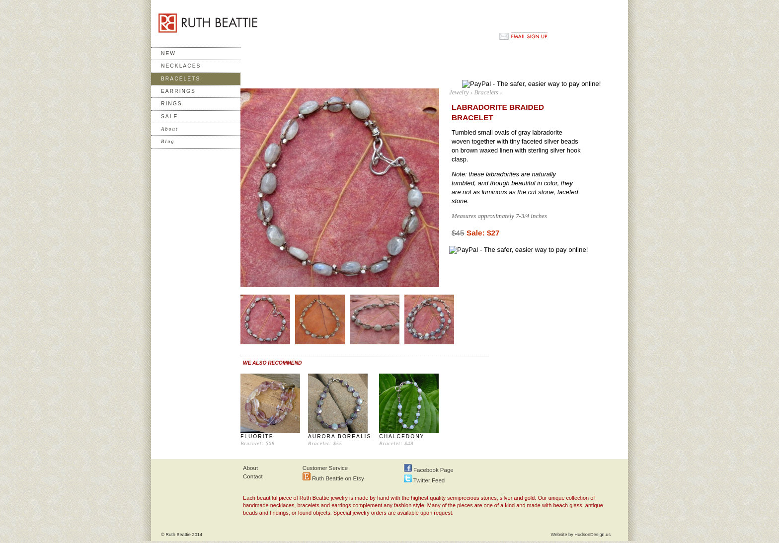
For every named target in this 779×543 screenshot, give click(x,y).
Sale (169, 116)
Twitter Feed (424, 480)
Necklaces (181, 66)
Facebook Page (429, 470)
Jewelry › (460, 92)
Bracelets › (488, 92)
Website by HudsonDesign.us (580, 534)
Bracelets (180, 78)
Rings (171, 103)
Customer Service (325, 468)
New (168, 53)
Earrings (178, 91)
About (250, 468)
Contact (253, 476)
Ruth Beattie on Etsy (333, 478)
